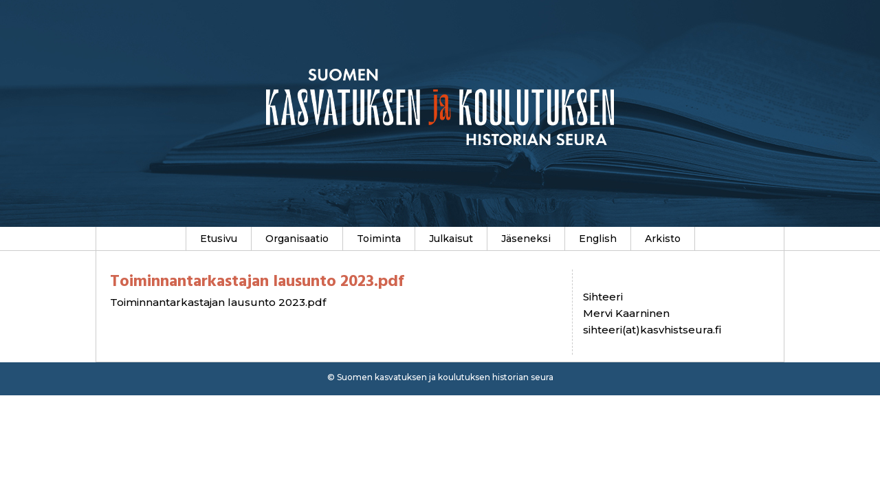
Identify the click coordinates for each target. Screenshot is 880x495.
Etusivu (218, 238)
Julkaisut (451, 238)
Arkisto (663, 238)
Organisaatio (297, 238)
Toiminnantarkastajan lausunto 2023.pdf (218, 302)
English (598, 238)
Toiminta (379, 238)
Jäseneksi (526, 238)
